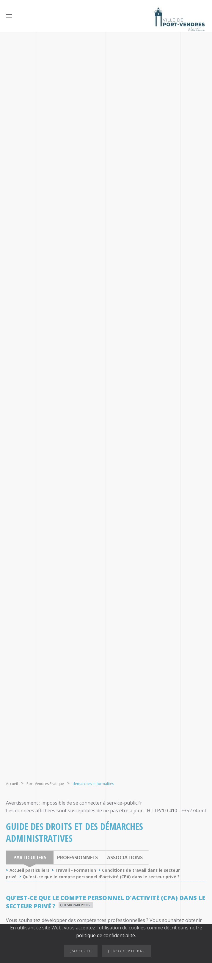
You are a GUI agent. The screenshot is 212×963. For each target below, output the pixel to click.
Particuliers (29, 857)
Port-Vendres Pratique (45, 783)
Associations (125, 857)
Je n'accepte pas (126, 951)
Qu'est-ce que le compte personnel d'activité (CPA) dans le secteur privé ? (101, 876)
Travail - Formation (75, 870)
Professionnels (77, 857)
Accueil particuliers (29, 870)
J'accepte (80, 951)
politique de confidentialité (105, 935)
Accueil (12, 783)
